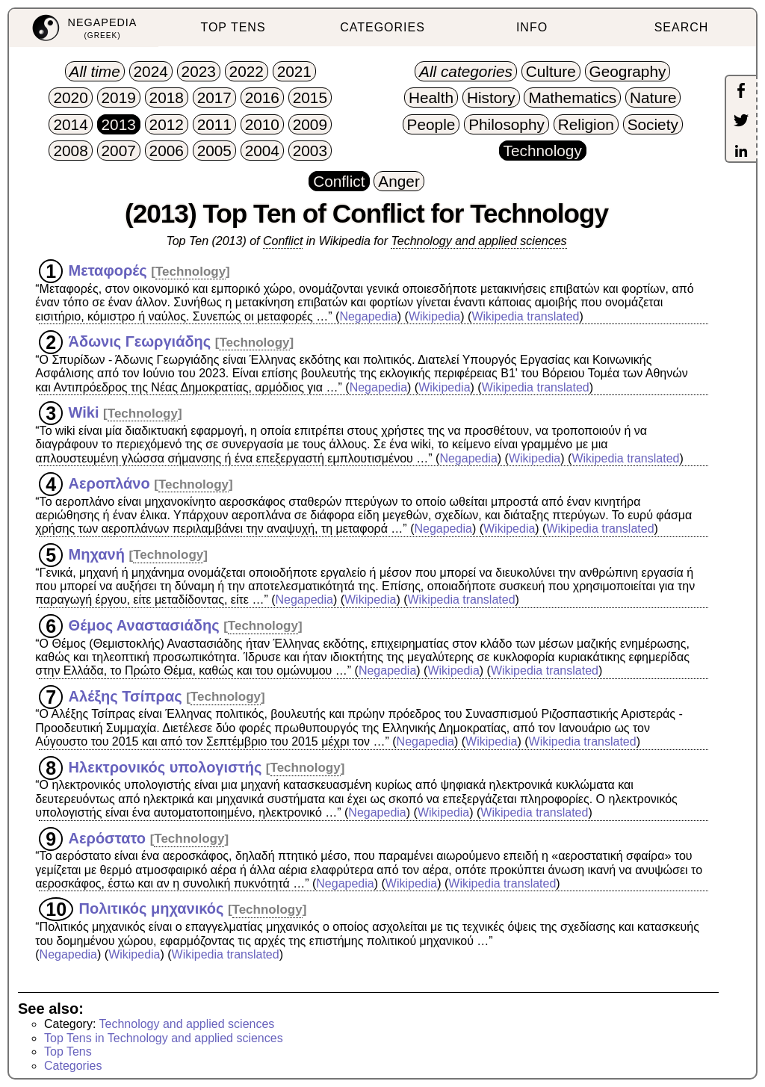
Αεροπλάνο (109, 483)
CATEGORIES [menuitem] (382, 27)
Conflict (283, 241)
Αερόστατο (107, 837)
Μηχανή (97, 553)
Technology (190, 271)
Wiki (84, 412)
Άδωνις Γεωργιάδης (140, 341)
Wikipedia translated (525, 316)
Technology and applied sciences (478, 241)
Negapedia (368, 316)
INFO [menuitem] (532, 27)
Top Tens (68, 1051)
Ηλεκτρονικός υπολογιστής (165, 766)
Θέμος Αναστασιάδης (144, 624)
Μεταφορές (108, 270)
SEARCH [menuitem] (681, 27)
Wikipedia (434, 316)
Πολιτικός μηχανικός (151, 908)
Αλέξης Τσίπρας (125, 695)
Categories (73, 1065)
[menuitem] (83, 28)
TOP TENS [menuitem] (232, 27)
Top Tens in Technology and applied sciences (163, 1038)
